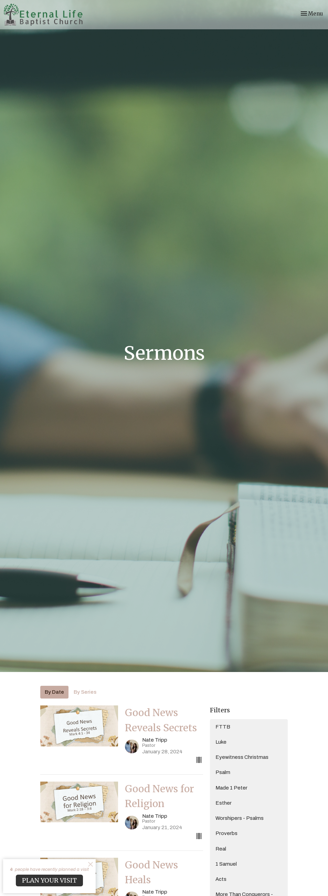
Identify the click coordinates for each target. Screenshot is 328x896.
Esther (223, 803)
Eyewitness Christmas (241, 757)
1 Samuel (226, 864)
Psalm (222, 772)
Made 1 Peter (231, 788)
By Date (54, 692)
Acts (220, 879)
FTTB (222, 727)
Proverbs (226, 833)
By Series (85, 692)
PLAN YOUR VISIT (49, 880)
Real (220, 849)
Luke (220, 742)
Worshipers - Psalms (239, 818)
